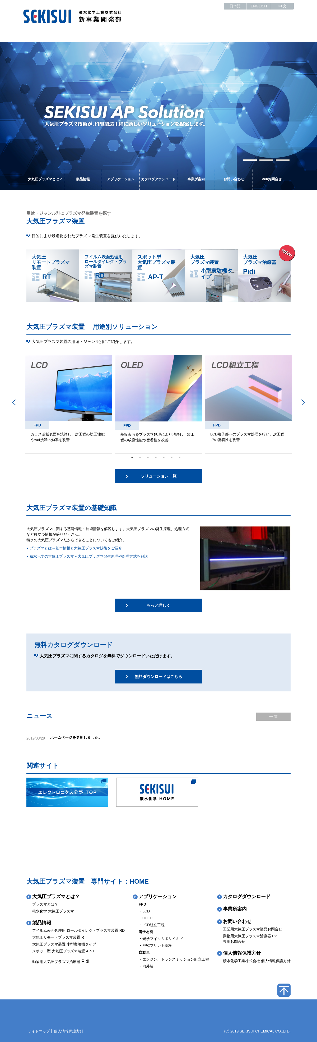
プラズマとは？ (45, 904)
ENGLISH (259, 6)
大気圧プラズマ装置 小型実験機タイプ (64, 944)
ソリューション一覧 (158, 476)
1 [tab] (250, 159)
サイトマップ (39, 1031)
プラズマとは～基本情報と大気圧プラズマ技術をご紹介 (76, 548)
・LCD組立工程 (152, 925)
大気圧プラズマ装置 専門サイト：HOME (87, 881)
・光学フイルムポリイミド (161, 939)
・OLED (145, 918)
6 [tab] (171, 457)
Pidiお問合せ (272, 179)
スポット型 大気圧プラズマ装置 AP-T (63, 951)
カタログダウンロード (158, 179)
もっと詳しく (158, 605)
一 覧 (273, 716)
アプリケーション (120, 179)
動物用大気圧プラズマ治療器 (60, 962)
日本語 (235, 6)
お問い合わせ (233, 179)
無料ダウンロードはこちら (158, 676)
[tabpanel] (158, 116)
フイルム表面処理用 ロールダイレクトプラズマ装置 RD (78, 930)
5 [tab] (163, 457)
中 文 (282, 6)
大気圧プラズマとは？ (45, 179)
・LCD (144, 911)
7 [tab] (179, 457)
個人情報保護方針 (242, 953)
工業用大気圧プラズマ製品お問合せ (252, 929)
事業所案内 (196, 179)
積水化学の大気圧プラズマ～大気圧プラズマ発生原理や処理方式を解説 (89, 556)
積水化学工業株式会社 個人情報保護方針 (257, 961)
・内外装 (146, 966)
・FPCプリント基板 (155, 945)
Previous (28, 116)
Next (288, 116)
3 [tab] (282, 159)
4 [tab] (155, 457)
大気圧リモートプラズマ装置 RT (59, 937)
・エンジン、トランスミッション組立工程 (174, 959)
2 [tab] (266, 159)
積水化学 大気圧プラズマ (53, 911)
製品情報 (83, 179)
